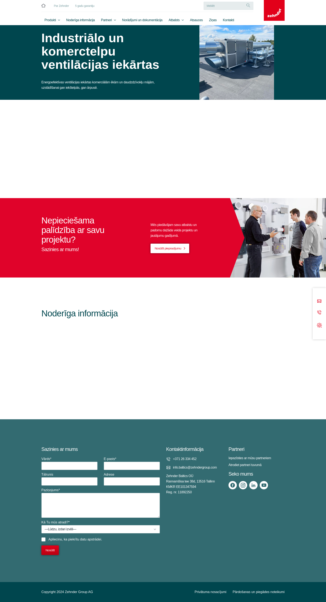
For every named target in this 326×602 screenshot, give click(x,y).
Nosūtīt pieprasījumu (168, 248)
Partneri (106, 20)
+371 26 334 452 (184, 459)
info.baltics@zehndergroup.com (195, 467)
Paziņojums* (100, 503)
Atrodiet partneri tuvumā (245, 465)
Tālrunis (69, 479)
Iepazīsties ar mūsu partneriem (249, 458)
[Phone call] (319, 313)
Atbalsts (174, 20)
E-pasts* (132, 463)
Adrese (132, 479)
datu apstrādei (90, 539)
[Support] (319, 325)
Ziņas (213, 20)
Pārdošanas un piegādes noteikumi (259, 592)
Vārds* (69, 463)
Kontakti (228, 20)
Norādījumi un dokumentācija (142, 20)
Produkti (50, 20)
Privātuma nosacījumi (210, 592)
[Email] (319, 301)
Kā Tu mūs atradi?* (100, 527)
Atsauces (196, 20)
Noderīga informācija (80, 20)
